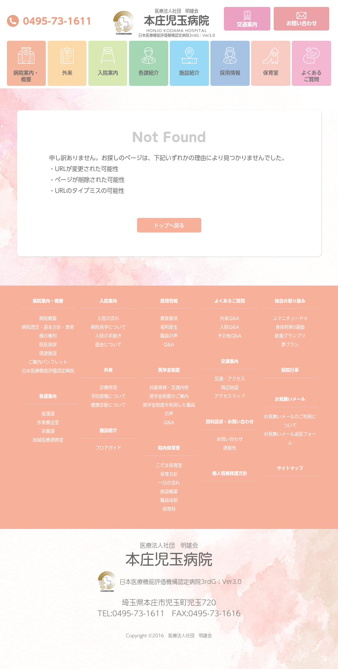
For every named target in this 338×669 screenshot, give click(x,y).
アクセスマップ (229, 396)
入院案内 (108, 61)
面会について (108, 344)
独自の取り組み (290, 301)
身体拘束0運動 (290, 327)
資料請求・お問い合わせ (230, 421)
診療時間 (108, 387)
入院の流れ (108, 318)
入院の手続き (108, 336)
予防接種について (108, 396)
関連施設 (48, 353)
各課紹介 (148, 61)
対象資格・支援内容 (169, 387)
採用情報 (230, 61)
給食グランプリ (290, 336)
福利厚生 (169, 327)
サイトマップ (290, 468)
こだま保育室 (169, 465)
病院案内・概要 (26, 64)
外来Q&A (229, 318)
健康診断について (108, 405)
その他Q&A (229, 336)
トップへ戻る (169, 225)
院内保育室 (169, 448)
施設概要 (169, 491)
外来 (67, 61)
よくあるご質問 (311, 64)
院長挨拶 (48, 344)
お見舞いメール (290, 399)
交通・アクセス (229, 379)
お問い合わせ (230, 439)
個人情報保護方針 (229, 473)
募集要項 (169, 318)
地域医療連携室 (48, 440)
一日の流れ (169, 483)
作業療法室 (48, 422)
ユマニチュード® (290, 318)
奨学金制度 (169, 370)
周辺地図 (229, 387)
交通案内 (229, 361)
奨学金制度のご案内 (169, 396)
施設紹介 (189, 61)
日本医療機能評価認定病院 (48, 371)
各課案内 (48, 396)
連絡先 (229, 448)
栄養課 (48, 431)
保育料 (169, 509)
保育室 (270, 61)
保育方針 (169, 474)
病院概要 (48, 318)
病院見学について (108, 327)
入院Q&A (229, 327)
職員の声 (169, 336)
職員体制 (169, 500)
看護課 (48, 413)
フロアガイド (108, 448)
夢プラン (290, 344)
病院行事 (290, 370)
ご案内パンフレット (48, 362)
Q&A (169, 344)
